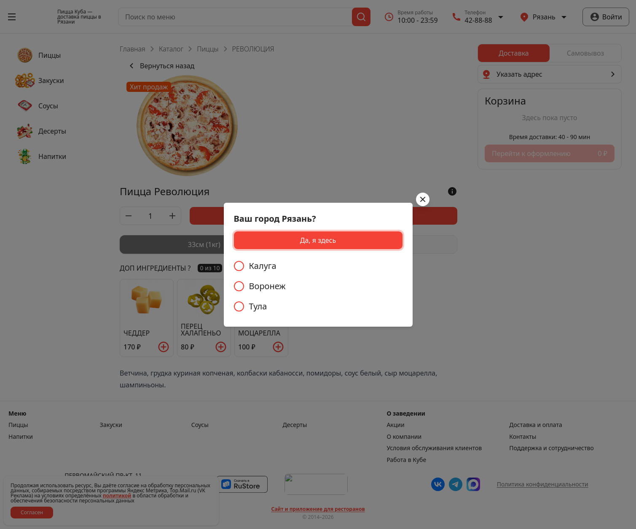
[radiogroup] (318, 286)
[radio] (318, 266)
